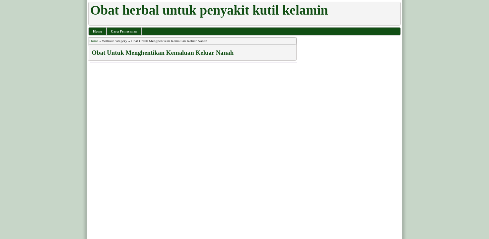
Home (97, 31)
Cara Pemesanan (124, 31)
